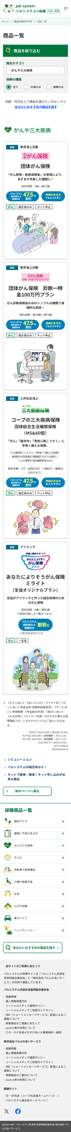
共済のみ (35, 87)
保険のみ (58, 87)
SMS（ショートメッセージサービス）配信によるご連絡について (35, 1016)
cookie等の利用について (20, 1027)
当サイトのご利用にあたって (23, 966)
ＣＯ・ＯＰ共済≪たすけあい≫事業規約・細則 (33, 1032)
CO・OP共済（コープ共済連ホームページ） (31, 1095)
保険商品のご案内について (21, 1075)
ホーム (5, 21)
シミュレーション (20, 759)
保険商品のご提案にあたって (23, 1023)
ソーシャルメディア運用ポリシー (25, 1005)
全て (15, 87)
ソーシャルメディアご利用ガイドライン (29, 1010)
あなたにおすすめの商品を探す (36, 106)
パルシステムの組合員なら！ (27, 767)
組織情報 (11, 996)
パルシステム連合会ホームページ (25, 1100)
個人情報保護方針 (16, 1001)
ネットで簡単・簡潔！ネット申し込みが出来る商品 (36, 776)
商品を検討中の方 (23, 21)
